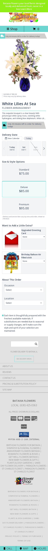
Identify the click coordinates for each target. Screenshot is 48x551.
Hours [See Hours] (40, 548)
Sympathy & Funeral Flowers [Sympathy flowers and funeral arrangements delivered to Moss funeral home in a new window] (23, 448)
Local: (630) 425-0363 (24, 405)
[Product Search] (24, 344)
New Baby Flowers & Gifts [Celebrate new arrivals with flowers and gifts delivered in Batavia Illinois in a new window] (23, 459)
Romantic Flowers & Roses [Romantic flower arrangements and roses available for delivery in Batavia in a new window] (23, 453)
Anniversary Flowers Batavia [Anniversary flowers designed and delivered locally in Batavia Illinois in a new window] (23, 451)
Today (28, 138)
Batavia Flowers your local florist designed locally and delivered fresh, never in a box (24, 6)
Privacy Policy (12, 536)
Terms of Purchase (31, 536)
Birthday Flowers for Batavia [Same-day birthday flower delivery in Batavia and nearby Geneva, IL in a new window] (23, 445)
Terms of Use (24, 540)
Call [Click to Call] (8, 548)
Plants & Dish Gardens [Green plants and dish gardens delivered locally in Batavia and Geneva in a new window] (20, 462)
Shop (12, 29)
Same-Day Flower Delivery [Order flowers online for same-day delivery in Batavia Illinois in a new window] (21, 464)
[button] (24, 434)
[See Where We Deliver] (24, 358)
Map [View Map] (24, 548)
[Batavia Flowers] (24, 22)
